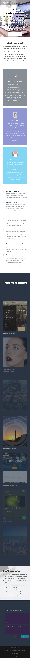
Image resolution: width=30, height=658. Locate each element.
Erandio (5, 651)
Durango (23, 650)
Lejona (9, 650)
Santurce (24, 649)
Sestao (19, 650)
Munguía (23, 651)
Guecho (13, 649)
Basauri (6, 650)
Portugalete (18, 649)
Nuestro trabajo (15, 34)
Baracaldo (9, 649)
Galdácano (14, 650)
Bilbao (5, 649)
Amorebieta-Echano (12, 651)
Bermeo (19, 651)
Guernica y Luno (15, 653)
